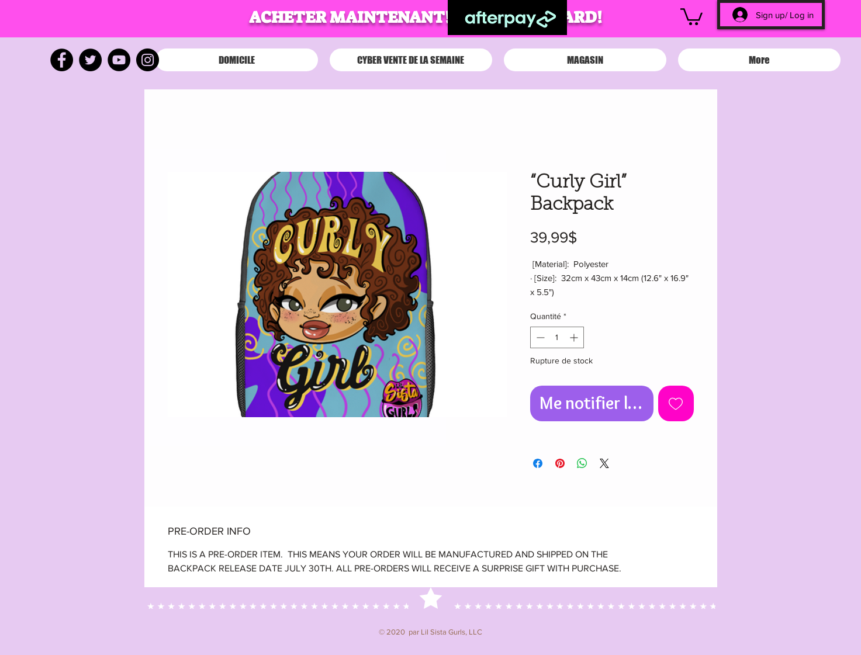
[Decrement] (539, 337)
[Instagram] (147, 59)
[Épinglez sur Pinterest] (560, 463)
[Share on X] (604, 463)
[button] (691, 15)
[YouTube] (119, 59)
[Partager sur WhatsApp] (582, 463)
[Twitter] (90, 59)
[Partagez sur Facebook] (538, 463)
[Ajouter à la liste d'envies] (676, 403)
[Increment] (575, 337)
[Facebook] (61, 59)
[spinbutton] (557, 337)
